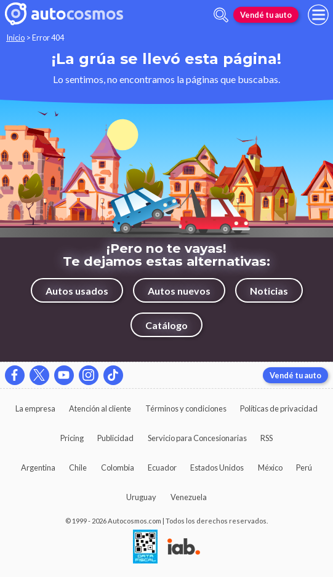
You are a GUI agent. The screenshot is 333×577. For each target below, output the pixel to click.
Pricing (72, 438)
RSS (266, 438)
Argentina (38, 467)
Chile (78, 467)
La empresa (35, 408)
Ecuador (162, 467)
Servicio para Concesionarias (197, 438)
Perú (304, 467)
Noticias (269, 290)
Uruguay (141, 497)
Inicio (15, 37)
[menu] (318, 14)
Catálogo (166, 325)
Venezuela (189, 497)
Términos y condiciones (186, 408)
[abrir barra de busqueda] (221, 15)
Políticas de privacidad (279, 408)
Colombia (117, 467)
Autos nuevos (179, 290)
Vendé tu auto (266, 15)
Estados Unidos (217, 467)
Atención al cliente (100, 408)
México (270, 467)
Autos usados (77, 290)
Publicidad (115, 438)
